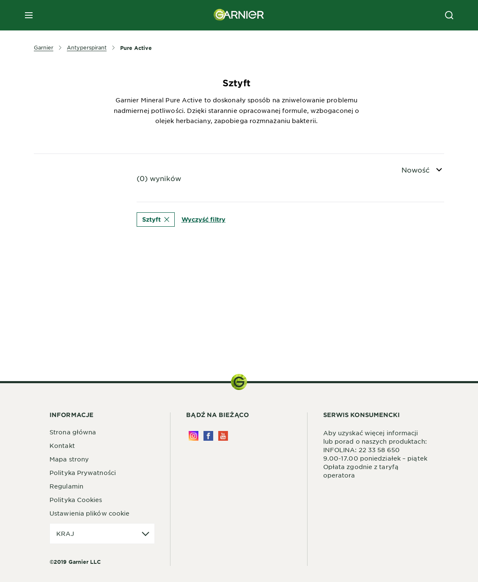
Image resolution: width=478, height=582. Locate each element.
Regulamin (66, 486)
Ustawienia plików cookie (89, 513)
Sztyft (155, 219)
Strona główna (72, 432)
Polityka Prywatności (82, 472)
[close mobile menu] (29, 15)
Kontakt (62, 445)
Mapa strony (69, 459)
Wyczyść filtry (203, 219)
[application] (102, 533)
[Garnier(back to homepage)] (239, 15)
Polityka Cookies (75, 499)
